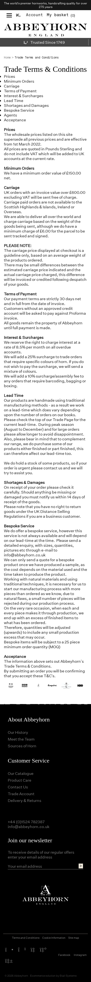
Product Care (19, 780)
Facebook (64, 955)
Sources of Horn (22, 745)
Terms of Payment (20, 90)
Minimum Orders (19, 81)
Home (7, 57)
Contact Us (18, 786)
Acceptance (15, 119)
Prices (9, 76)
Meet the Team (21, 739)
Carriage (11, 85)
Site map (73, 937)
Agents (10, 114)
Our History (18, 732)
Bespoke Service (19, 110)
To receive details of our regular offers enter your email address (41, 854)
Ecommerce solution (43, 975)
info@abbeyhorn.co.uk (25, 554)
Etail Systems (68, 975)
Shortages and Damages (26, 105)
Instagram (80, 955)
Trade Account (21, 793)
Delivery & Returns (24, 800)
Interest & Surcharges (23, 95)
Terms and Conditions (26, 937)
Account (34, 15)
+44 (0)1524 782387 (26, 821)
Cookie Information (54, 937)
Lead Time (13, 100)
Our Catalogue (20, 773)
